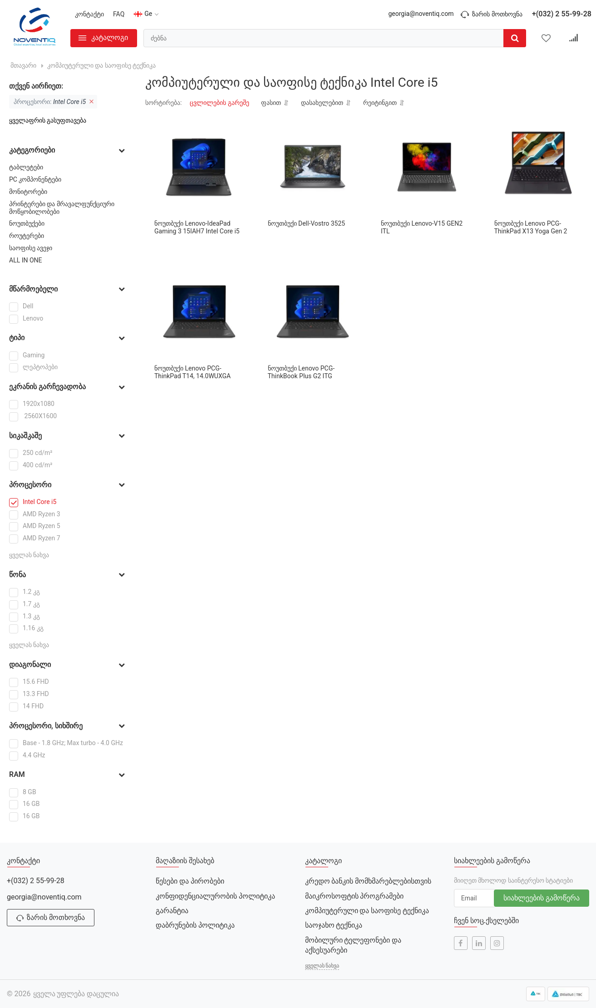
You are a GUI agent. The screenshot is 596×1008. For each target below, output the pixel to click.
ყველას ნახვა (29, 554)
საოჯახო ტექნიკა (334, 925)
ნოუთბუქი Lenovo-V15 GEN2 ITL (422, 227)
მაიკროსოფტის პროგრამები (354, 896)
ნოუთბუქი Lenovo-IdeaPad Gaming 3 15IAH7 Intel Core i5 (197, 227)
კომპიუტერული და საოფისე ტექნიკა (367, 910)
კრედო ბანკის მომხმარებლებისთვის (368, 881)
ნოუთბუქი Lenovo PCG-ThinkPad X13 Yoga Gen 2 (530, 227)
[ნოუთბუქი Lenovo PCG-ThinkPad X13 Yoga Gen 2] (539, 167)
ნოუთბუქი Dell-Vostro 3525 (306, 223)
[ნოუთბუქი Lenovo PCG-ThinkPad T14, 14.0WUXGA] (199, 312)
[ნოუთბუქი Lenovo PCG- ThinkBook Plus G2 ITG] (313, 312)
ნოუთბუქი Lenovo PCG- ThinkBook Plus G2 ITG (301, 372)
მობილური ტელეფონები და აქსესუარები (353, 945)
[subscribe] (475, 898)
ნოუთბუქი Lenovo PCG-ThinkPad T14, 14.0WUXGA (192, 372)
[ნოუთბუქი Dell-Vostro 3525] (313, 167)
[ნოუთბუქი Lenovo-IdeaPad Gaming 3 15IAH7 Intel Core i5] (199, 167)
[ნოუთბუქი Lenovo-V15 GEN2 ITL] (426, 167)
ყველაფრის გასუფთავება (47, 120)
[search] (334, 38)
